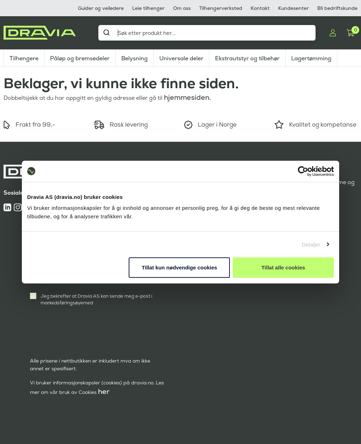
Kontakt (260, 8)
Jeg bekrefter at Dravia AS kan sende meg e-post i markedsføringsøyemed (96, 299)
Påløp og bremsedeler (80, 58)
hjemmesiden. (187, 97)
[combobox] (207, 33)
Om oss (182, 8)
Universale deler (181, 58)
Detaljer (311, 244)
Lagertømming (311, 58)
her (104, 391)
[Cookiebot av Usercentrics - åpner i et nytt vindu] (303, 171)
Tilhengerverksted (220, 8)
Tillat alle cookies (283, 267)
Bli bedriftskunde (337, 8)
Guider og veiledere (101, 8)
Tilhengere (24, 58)
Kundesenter (293, 8)
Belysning (134, 58)
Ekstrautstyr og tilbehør (247, 58)
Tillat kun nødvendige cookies (179, 267)
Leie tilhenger (148, 8)
